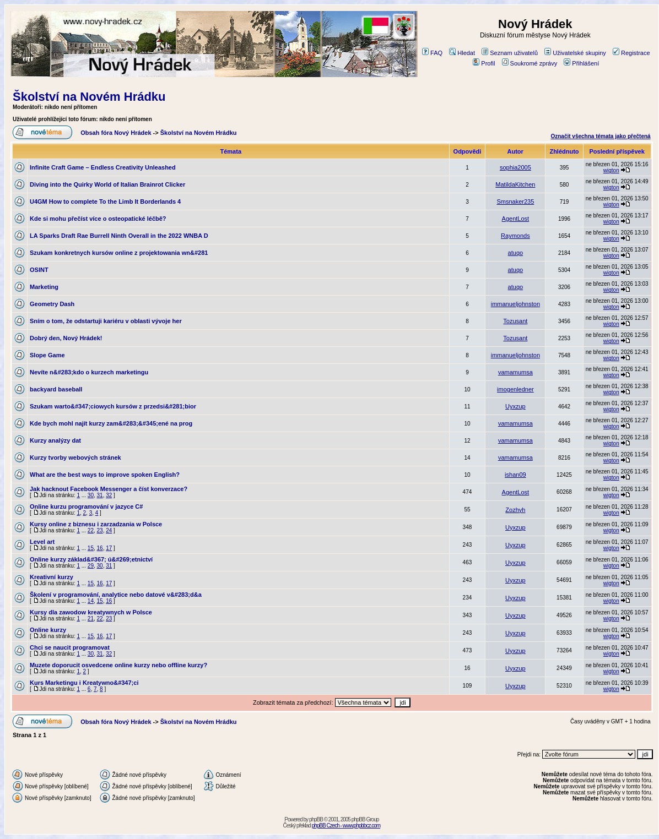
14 (91, 601)
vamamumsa (515, 372)
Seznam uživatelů (510, 53)
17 (109, 548)
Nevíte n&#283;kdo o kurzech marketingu (89, 372)
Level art (42, 541)
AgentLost (516, 218)
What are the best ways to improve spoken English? (105, 474)
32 (109, 495)
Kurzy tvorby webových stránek (75, 457)
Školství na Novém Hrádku (89, 96)
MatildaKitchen (515, 184)
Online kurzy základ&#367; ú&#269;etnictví (91, 559)
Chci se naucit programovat (70, 647)
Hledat (462, 53)
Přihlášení (581, 63)
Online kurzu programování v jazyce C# (86, 506)
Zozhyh (515, 509)
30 (91, 495)
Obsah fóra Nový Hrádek (115, 132)
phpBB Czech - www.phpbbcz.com (346, 825)
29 (91, 566)
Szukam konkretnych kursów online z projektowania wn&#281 (119, 252)
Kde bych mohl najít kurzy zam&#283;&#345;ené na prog (111, 423)
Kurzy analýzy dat (55, 440)
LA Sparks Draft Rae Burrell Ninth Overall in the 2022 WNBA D (119, 235)
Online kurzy (48, 629)
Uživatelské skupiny (575, 53)
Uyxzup (515, 406)
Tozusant (515, 321)
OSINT (39, 269)
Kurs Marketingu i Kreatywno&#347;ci (84, 682)
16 (100, 548)
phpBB (316, 819)
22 (91, 530)
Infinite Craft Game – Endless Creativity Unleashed (103, 167)
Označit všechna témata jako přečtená (600, 136)
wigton (611, 170)
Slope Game (47, 355)
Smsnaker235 (515, 201)
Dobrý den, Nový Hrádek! (66, 338)
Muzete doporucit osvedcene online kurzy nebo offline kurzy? (118, 665)
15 (91, 548)
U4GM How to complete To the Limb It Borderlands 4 (105, 201)
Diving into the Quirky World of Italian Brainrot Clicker (107, 184)
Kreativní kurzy (51, 577)
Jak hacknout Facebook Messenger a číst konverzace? (108, 489)
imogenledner (515, 389)
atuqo (515, 252)
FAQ (432, 53)
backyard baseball (56, 389)
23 (100, 530)
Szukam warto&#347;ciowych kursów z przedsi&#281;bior (113, 406)
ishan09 (515, 474)
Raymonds (515, 235)
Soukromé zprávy (530, 63)
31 (100, 495)
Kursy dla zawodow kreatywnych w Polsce (91, 612)
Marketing (44, 287)
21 (91, 618)
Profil (484, 63)
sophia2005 (515, 167)
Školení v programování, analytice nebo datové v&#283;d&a (116, 594)
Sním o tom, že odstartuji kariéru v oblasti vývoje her (106, 321)
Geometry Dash (52, 304)
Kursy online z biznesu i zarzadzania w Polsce (96, 524)
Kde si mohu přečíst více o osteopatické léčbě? (98, 218)
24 (109, 530)
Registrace (631, 53)
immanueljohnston (515, 304)
